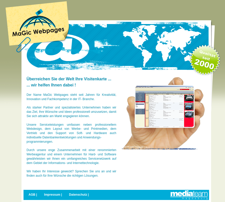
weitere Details (135, 175)
